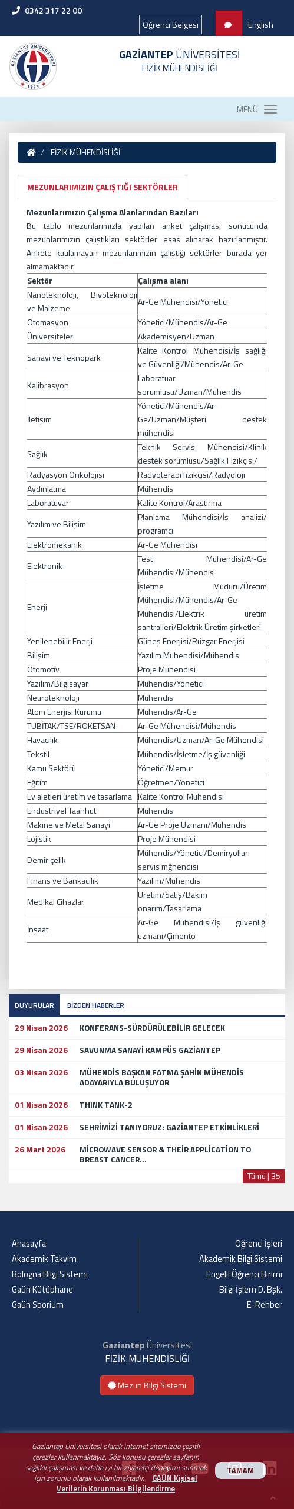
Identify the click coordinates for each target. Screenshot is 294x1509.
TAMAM (240, 1470)
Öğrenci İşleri (258, 1243)
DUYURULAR (34, 1005)
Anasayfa (29, 1243)
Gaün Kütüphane (42, 1289)
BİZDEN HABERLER (95, 1005)
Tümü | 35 (263, 1176)
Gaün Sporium (38, 1304)
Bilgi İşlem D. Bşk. (250, 1289)
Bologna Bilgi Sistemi (50, 1274)
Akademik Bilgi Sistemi (240, 1258)
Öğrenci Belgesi (171, 24)
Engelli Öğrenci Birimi (244, 1274)
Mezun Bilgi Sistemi (147, 1385)
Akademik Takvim (44, 1258)
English (260, 24)
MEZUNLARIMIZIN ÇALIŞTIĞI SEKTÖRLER (102, 187)
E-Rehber (264, 1304)
